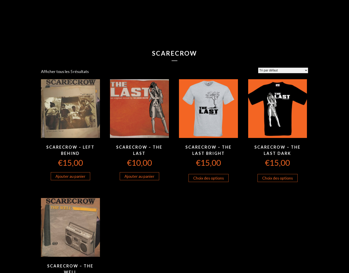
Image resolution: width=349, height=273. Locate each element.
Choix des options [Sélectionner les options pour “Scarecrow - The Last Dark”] (277, 178)
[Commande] (283, 70)
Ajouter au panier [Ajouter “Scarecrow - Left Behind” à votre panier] (70, 176)
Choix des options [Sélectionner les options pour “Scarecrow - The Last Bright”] (208, 178)
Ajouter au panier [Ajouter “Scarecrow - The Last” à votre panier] (139, 176)
